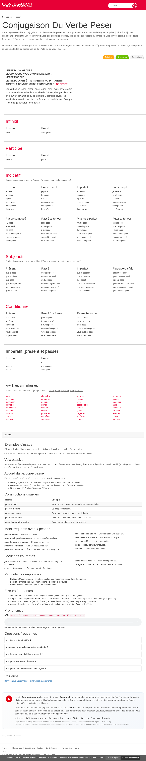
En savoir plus (113, 758)
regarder (65, 391)
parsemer (116, 403)
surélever (81, 417)
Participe (14, 149)
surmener (10, 405)
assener (44, 408)
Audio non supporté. (73, 623)
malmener (10, 403)
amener (115, 400)
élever (115, 417)
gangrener (45, 400)
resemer (116, 414)
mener (8, 397)
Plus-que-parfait (87, 219)
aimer (51, 391)
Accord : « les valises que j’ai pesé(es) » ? (28, 648)
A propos (5, 749)
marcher (79, 391)
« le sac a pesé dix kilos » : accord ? (25, 655)
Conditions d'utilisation (34, 749)
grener (80, 408)
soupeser (116, 408)
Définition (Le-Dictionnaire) (16, 681)
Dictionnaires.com (81, 719)
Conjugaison (7, 17)
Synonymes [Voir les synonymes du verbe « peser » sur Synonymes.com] (113, 57)
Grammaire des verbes (101, 719)
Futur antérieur (121, 219)
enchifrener (46, 417)
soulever (9, 414)
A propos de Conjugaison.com (53, 714)
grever (80, 411)
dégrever (81, 414)
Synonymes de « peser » (59, 719)
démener (45, 403)
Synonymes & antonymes (41, 681)
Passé (45, 128)
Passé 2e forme (87, 314)
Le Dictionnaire (52, 749)
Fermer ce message (130, 758)
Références (17, 749)
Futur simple (120, 188)
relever (80, 400)
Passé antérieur (51, 219)
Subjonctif (15, 257)
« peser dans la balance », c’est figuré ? (27, 669)
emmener (10, 411)
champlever (46, 397)
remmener (117, 420)
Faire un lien (66, 749)
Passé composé (16, 219)
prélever (9, 420)
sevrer (44, 411)
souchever (46, 420)
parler (57, 391)
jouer (72, 391)
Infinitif (12, 122)
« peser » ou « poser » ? (19, 641)
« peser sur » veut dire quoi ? (22, 662)
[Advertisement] (110, 89)
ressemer (10, 400)
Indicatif (13, 176)
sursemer (81, 397)
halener (115, 405)
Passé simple (49, 188)
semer (44, 405)
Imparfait (82, 188)
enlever (9, 417)
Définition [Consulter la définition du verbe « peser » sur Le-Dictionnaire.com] (94, 57)
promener (45, 414)
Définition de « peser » (36, 719)
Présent (11, 128)
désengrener (82, 405)
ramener (116, 411)
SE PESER (62, 85)
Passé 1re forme (51, 314)
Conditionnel (18, 307)
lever (79, 403)
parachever (11, 408)
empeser (81, 420)
